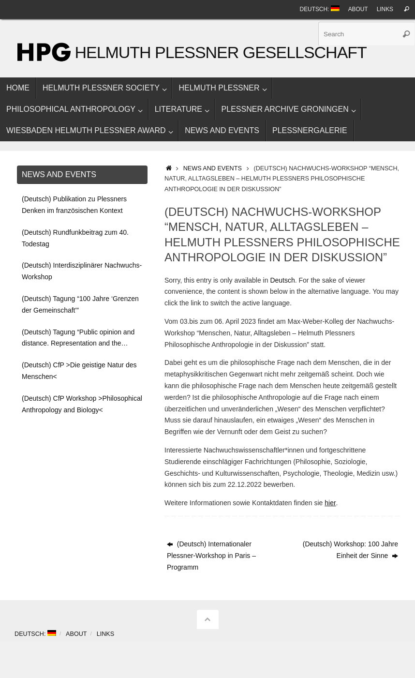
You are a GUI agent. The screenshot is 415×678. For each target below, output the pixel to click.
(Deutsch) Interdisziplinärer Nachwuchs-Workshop (82, 271)
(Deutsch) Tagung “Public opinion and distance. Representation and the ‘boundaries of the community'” (78, 339)
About (358, 9)
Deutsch (282, 280)
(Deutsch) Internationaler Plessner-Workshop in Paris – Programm (211, 555)
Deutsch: (320, 9)
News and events (212, 168)
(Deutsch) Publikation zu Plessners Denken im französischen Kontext (74, 204)
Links (385, 9)
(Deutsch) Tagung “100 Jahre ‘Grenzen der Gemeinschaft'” (80, 304)
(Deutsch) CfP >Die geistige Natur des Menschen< (79, 370)
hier (330, 503)
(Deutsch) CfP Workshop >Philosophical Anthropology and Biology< (82, 404)
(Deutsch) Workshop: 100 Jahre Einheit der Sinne (350, 549)
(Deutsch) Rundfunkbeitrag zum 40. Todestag (75, 238)
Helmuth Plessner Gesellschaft (220, 52)
